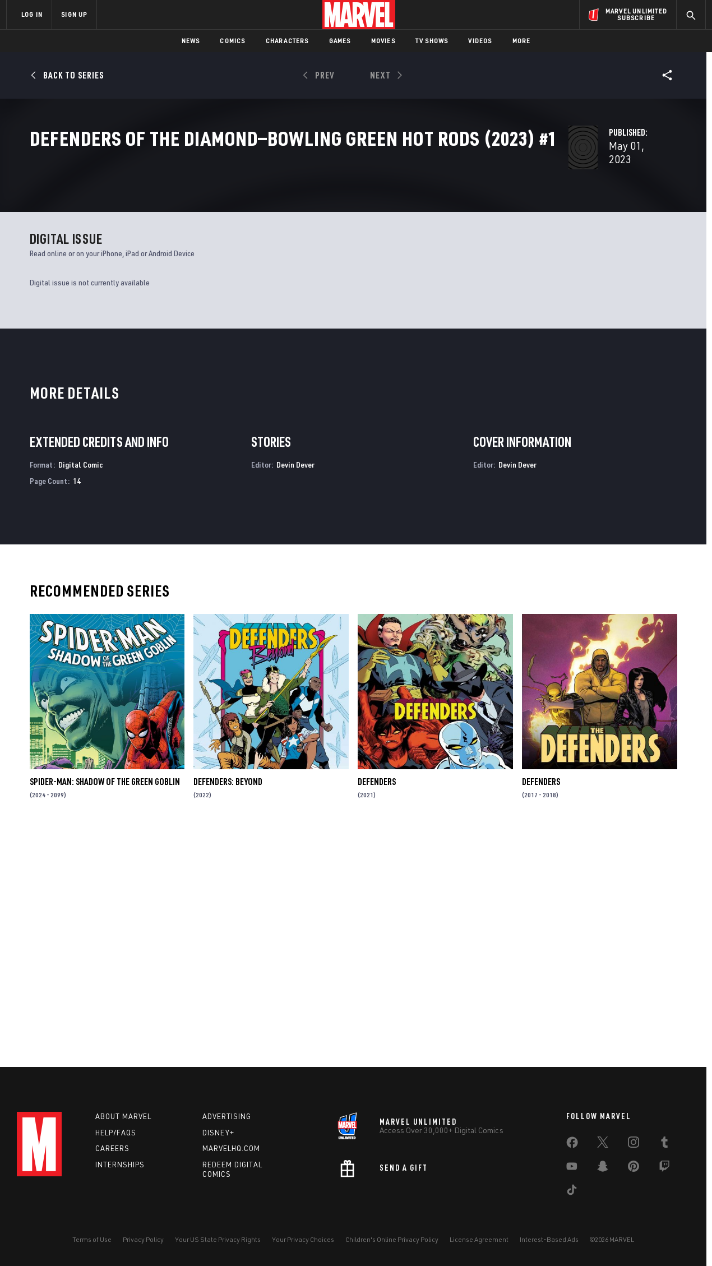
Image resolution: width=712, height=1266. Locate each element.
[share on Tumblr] (664, 1144)
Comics (232, 40)
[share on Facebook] (572, 1145)
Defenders (377, 1009)
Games (340, 40)
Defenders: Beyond (227, 1009)
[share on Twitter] (602, 1144)
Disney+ (218, 1132)
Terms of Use (92, 1239)
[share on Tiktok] (571, 1192)
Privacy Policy (143, 1239)
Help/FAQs (115, 1132)
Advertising (226, 1116)
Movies (383, 40)
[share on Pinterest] (633, 1168)
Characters (287, 40)
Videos (480, 40)
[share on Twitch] (664, 1168)
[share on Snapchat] (602, 1168)
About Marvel (123, 1116)
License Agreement (479, 1239)
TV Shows (432, 40)
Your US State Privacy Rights (218, 1239)
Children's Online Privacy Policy (391, 1239)
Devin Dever (295, 692)
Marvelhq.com (231, 1148)
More (521, 40)
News (191, 40)
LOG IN (32, 14)
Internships (120, 1164)
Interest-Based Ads (549, 1239)
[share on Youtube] (571, 1168)
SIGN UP (74, 14)
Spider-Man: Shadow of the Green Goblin (105, 1009)
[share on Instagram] (633, 1144)
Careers (112, 1148)
